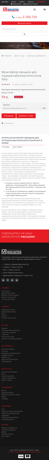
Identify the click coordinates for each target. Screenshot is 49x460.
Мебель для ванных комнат (11, 395)
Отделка (5, 306)
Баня (3, 374)
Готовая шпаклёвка (8, 299)
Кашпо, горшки (7, 380)
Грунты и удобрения (8, 378)
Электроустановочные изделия (12, 411)
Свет (3, 409)
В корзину (8, 115)
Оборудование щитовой (10, 417)
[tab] (23, 140)
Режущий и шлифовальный (11, 353)
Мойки (4, 397)
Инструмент (7, 346)
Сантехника (7, 387)
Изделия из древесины (9, 428)
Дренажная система (8, 293)
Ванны (4, 390)
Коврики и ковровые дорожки (12, 339)
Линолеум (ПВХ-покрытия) (10, 330)
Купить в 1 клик (26, 115)
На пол (5, 325)
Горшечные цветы (8, 376)
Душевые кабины (7, 393)
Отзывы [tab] (6, 147)
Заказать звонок (24, 23)
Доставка (5, 2)
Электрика (6, 406)
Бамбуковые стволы (8, 310)
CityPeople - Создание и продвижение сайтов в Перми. (24, 452)
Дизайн (4, 432)
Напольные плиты (8, 337)
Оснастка (5, 351)
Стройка (5, 288)
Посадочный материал (9, 372)
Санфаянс (5, 399)
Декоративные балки (9, 312)
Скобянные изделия (8, 430)
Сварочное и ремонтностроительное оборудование (10, 359)
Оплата (13, 2)
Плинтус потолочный (9, 318)
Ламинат (4, 328)
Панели (4, 316)
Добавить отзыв (26, 84)
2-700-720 (26, 17)
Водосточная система (9, 297)
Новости (31, 2)
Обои (3, 314)
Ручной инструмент (8, 349)
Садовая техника (7, 355)
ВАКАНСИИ (41, 2)
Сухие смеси (6, 291)
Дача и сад (6, 369)
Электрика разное (8, 419)
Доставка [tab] (17, 147)
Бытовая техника (7, 434)
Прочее (5, 425)
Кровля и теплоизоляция (10, 295)
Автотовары (6, 436)
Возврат (22, 2)
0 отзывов (15, 84)
